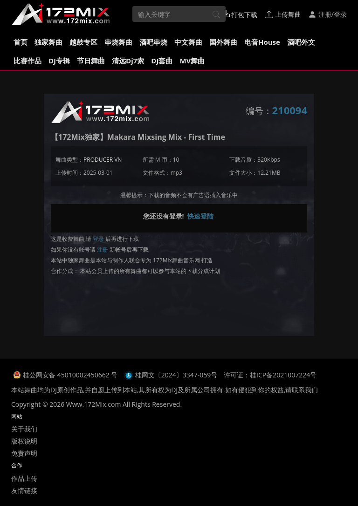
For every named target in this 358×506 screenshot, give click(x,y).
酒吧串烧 (153, 42)
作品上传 (24, 478)
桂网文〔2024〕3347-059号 (176, 374)
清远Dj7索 (128, 60)
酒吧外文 (301, 42)
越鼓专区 (83, 42)
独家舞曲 (48, 42)
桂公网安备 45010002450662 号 (71, 374)
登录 (98, 239)
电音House (262, 42)
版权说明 (24, 441)
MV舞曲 (192, 60)
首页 (21, 42)
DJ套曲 (161, 60)
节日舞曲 (91, 60)
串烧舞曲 (118, 42)
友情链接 (24, 490)
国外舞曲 (223, 42)
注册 (102, 249)
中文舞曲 (188, 42)
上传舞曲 (283, 14)
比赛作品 (27, 60)
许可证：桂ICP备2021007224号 (270, 374)
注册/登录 (327, 14)
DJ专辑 (59, 60)
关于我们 (24, 428)
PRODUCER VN (102, 160)
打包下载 (240, 14)
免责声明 (24, 453)
